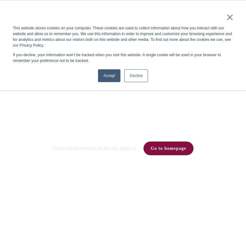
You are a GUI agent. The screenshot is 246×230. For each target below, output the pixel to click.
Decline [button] (136, 75)
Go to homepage (168, 148)
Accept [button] (109, 75)
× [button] (230, 17)
